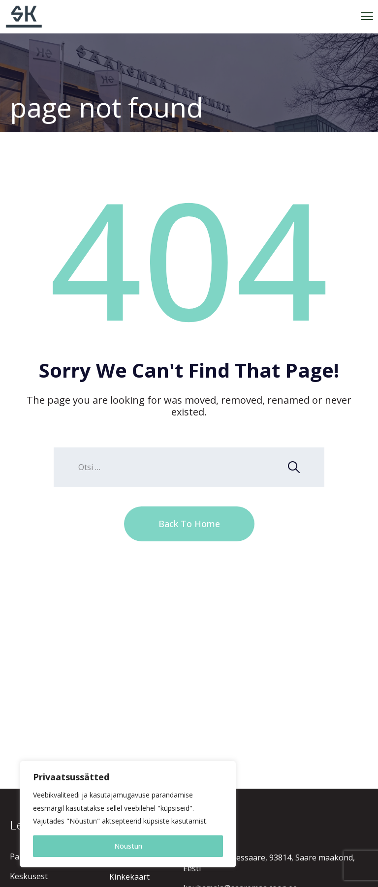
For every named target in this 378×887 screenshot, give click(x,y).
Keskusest (29, 876)
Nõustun (128, 846)
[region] (128, 814)
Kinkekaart (129, 876)
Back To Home (189, 524)
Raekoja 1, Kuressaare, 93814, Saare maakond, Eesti (269, 863)
